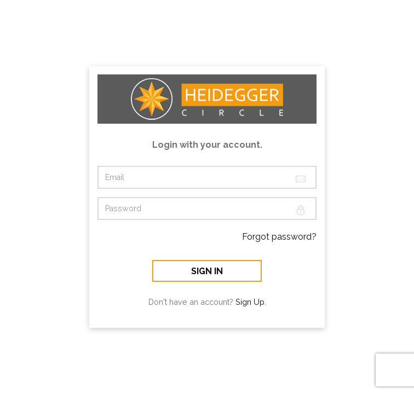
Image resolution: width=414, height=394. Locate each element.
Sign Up (249, 301)
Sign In (207, 271)
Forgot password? (279, 236)
